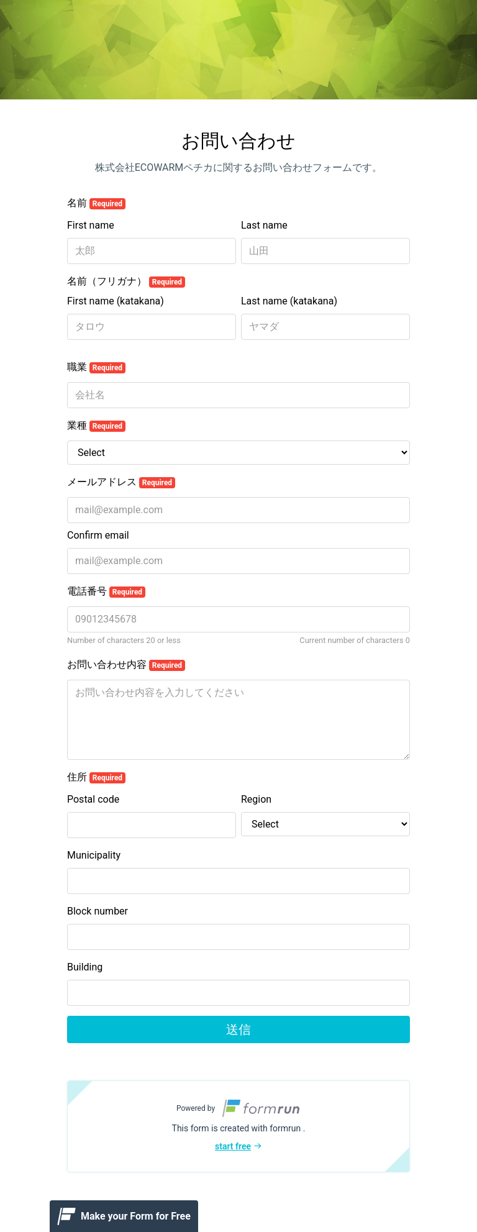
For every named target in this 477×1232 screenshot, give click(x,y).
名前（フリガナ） (126, 281)
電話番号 (106, 591)
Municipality (93, 855)
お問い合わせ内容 (126, 665)
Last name (264, 225)
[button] (238, 1126)
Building (84, 967)
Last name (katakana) (289, 301)
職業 (96, 367)
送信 (238, 1029)
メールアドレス (121, 482)
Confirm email (98, 535)
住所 (96, 777)
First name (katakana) (115, 301)
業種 (96, 425)
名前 (96, 203)
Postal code (93, 799)
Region (256, 799)
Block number (97, 911)
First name (90, 225)
